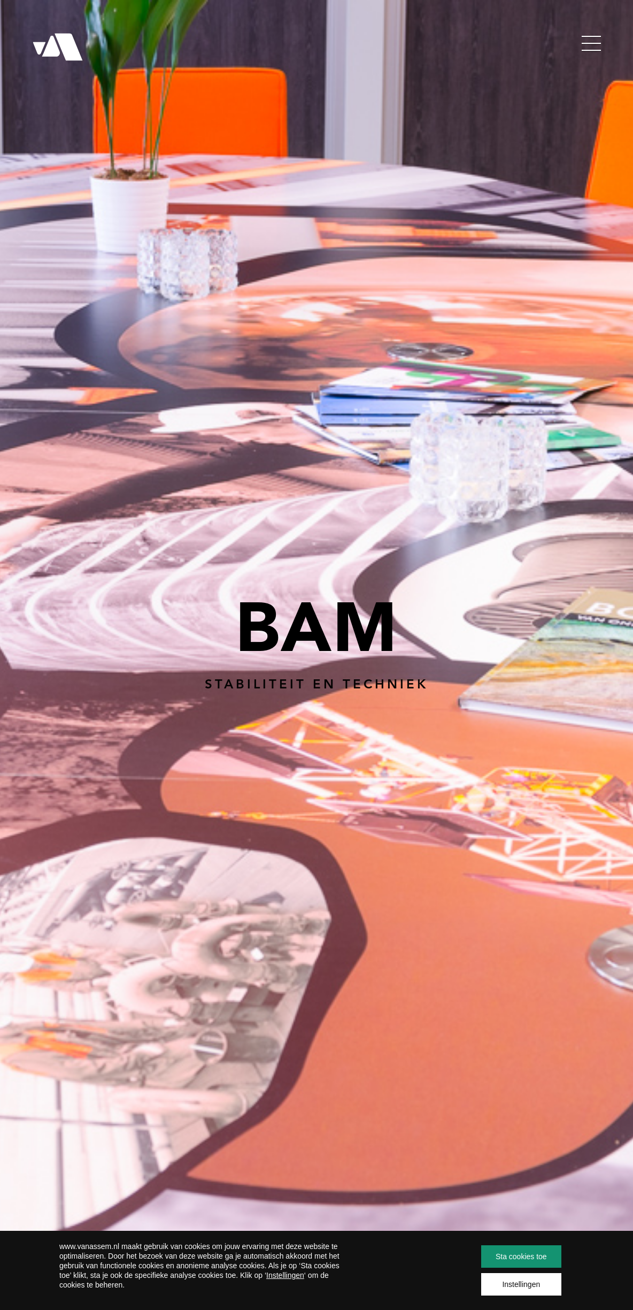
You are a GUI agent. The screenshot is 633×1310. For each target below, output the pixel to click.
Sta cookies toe (521, 1256)
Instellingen (285, 1275)
